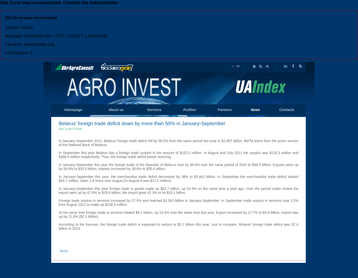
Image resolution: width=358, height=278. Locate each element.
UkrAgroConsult (74, 67)
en (238, 65)
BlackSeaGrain (117, 67)
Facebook (293, 66)
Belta (64, 251)
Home (125, 88)
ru (232, 65)
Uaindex (260, 87)
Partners (225, 110)
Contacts (286, 110)
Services (154, 110)
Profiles (189, 110)
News (255, 110)
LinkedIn (285, 66)
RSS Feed (261, 66)
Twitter (300, 66)
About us (116, 110)
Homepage (254, 66)
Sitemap (267, 66)
